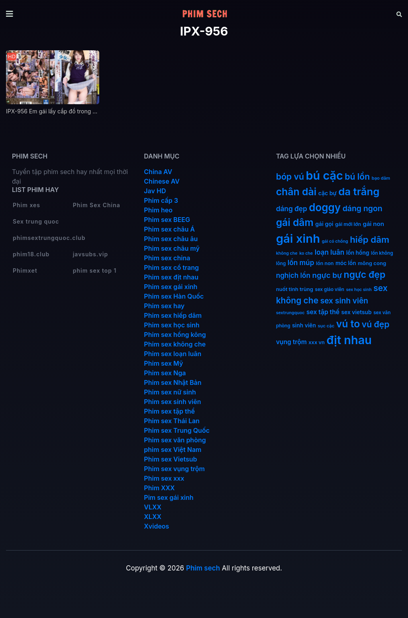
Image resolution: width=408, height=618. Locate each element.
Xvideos (156, 526)
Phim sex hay (164, 306)
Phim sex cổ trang (171, 267)
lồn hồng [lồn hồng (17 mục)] (357, 253)
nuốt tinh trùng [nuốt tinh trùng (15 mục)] (294, 289)
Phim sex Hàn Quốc (174, 296)
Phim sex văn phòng (175, 440)
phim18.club (31, 254)
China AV (158, 172)
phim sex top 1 (95, 270)
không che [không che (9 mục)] (287, 253)
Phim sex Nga (165, 373)
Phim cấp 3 (161, 200)
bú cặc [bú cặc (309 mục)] (324, 175)
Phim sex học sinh (171, 325)
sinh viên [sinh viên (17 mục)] (304, 325)
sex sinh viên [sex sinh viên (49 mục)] (344, 300)
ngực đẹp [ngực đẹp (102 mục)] (365, 274)
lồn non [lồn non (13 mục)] (325, 263)
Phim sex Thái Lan (172, 421)
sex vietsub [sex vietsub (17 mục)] (356, 312)
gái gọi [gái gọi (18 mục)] (324, 223)
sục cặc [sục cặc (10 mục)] (326, 326)
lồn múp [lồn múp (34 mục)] (301, 262)
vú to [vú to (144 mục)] (348, 324)
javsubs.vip (90, 254)
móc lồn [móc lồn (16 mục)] (345, 263)
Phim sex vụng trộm (174, 469)
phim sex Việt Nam (172, 450)
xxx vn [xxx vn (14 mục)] (316, 342)
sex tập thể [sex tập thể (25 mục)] (322, 312)
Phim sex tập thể (169, 411)
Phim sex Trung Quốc (177, 430)
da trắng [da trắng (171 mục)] (358, 191)
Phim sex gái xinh (170, 287)
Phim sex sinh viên (172, 402)
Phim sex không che (175, 344)
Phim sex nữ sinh (170, 392)
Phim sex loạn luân (172, 354)
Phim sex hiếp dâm (173, 315)
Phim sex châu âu (171, 239)
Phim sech (203, 568)
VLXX (152, 507)
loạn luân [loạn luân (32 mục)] (329, 252)
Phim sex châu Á (169, 229)
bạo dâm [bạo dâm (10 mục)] (381, 178)
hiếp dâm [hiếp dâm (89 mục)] (369, 239)
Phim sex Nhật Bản (172, 382)
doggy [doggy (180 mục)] (325, 207)
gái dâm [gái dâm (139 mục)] (295, 222)
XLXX (152, 517)
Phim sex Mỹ (163, 363)
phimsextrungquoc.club (49, 237)
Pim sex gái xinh (168, 497)
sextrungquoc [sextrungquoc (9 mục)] (290, 312)
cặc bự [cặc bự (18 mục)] (327, 193)
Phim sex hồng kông (175, 335)
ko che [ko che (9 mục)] (306, 253)
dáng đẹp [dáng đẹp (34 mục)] (291, 208)
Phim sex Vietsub (170, 459)
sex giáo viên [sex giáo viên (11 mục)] (329, 289)
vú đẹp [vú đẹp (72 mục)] (376, 324)
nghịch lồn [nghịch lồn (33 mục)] (293, 275)
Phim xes (26, 205)
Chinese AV (161, 181)
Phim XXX (159, 488)
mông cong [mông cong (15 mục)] (372, 263)
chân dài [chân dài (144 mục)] (296, 192)
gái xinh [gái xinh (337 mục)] (298, 239)
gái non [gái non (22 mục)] (373, 224)
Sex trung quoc (36, 221)
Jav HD (155, 191)
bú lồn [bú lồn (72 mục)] (357, 177)
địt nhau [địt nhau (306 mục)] (348, 340)
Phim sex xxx (164, 478)
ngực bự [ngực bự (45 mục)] (327, 275)
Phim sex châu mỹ (171, 248)
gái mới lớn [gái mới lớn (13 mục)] (348, 224)
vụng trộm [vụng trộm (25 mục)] (291, 342)
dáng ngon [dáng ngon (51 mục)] (362, 208)
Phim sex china (167, 258)
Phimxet (25, 270)
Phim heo (158, 210)
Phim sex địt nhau (171, 277)
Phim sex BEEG (167, 220)
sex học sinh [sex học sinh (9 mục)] (358, 289)
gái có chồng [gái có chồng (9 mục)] (335, 241)
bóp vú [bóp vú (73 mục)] (290, 176)
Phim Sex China (96, 205)
